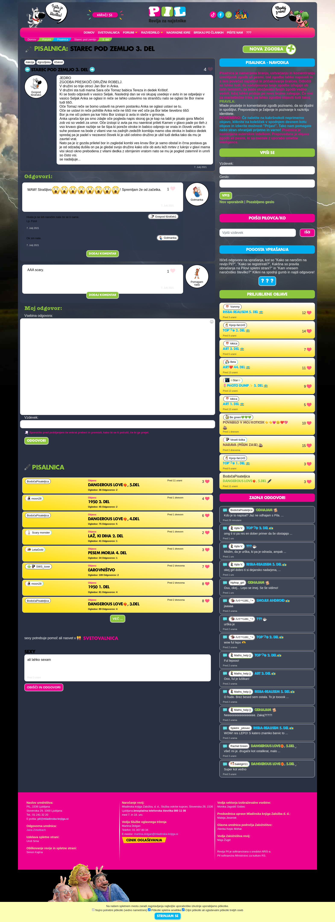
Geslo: (224, 177)
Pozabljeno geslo (260, 202)
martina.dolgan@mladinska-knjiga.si (156, 834)
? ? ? (267, 281)
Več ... (118, 618)
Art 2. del (233, 349)
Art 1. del (233, 404)
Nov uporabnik (231, 202)
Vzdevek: (226, 163)
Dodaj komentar (102, 253)
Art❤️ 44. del (236, 367)
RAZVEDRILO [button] (150, 32)
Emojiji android (272, 600)
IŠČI (307, 232)
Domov (89, 32)
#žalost (58, 62)
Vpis (225, 195)
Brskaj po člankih (208, 32)
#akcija (30, 62)
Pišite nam (235, 32)
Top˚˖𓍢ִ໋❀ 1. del (236, 463)
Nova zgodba (266, 49)
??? (248, 32)
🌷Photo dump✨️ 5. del (245, 386)
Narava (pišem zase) (243, 445)
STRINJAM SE (167, 916)
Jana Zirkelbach (36, 830)
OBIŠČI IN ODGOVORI (44, 687)
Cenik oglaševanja (144, 840)
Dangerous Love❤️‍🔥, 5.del (247, 481)
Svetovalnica (109, 32)
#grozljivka (44, 62)
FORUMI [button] (128, 32)
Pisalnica (45, 49)
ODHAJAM (267, 510)
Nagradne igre (178, 32)
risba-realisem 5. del (243, 312)
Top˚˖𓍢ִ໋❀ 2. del (236, 330)
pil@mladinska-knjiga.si (52, 818)
